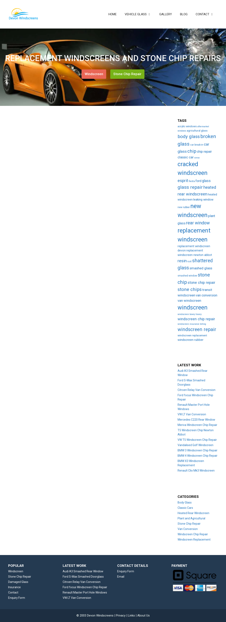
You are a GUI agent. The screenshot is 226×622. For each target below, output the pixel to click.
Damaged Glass (18, 582)
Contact (13, 592)
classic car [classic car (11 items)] (186, 157)
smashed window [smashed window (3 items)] (187, 275)
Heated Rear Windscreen (193, 513)
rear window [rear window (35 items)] (198, 222)
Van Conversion (188, 529)
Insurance (14, 587)
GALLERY (165, 14)
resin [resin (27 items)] (182, 260)
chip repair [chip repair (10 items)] (204, 152)
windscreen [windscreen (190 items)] (192, 307)
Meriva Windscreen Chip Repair (197, 425)
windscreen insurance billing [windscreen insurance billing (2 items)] (192, 324)
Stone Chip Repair (127, 74)
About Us (143, 615)
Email (120, 576)
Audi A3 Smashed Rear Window (83, 571)
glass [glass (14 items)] (206, 181)
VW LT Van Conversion (192, 414)
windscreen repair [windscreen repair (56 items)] (197, 329)
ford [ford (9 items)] (198, 181)
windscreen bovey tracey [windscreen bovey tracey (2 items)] (190, 314)
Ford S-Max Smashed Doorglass (83, 576)
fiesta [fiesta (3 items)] (192, 181)
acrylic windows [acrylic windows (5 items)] (187, 126)
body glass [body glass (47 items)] (189, 136)
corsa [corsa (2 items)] (197, 157)
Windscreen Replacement (194, 539)
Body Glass (185, 502)
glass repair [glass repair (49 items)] (190, 187)
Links (131, 615)
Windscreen (94, 74)
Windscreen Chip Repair (193, 534)
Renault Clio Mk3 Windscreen (196, 470)
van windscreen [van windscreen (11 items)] (189, 301)
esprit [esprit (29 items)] (183, 180)
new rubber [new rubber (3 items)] (184, 207)
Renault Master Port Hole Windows (85, 592)
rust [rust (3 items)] (189, 261)
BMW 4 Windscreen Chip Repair (197, 455)
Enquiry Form (16, 597)
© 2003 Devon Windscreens (95, 615)
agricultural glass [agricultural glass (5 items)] (197, 130)
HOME (112, 14)
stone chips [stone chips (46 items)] (190, 289)
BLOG (184, 14)
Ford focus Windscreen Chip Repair (85, 587)
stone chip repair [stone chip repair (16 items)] (201, 282)
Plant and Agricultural (191, 518)
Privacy (121, 615)
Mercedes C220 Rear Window (196, 419)
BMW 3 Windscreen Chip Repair (197, 450)
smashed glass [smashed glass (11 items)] (201, 268)
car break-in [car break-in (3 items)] (196, 144)
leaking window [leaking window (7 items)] (203, 199)
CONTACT (207, 14)
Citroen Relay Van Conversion (196, 390)
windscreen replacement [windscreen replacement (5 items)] (192, 335)
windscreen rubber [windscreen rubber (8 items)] (190, 340)
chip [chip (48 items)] (191, 151)
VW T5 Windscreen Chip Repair (197, 439)
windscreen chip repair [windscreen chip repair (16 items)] (196, 319)
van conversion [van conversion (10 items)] (206, 295)
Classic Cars (185, 507)
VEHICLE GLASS (140, 14)
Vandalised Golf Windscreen (195, 445)
